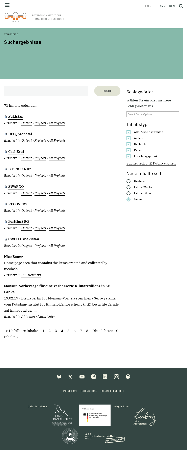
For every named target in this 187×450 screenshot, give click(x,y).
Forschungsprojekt (146, 156)
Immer (138, 199)
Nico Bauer (13, 256)
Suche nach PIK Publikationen (151, 163)
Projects (40, 123)
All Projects (57, 123)
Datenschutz (89, 390)
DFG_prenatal (20, 134)
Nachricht (140, 144)
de (154, 6)
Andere (139, 138)
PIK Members (31, 275)
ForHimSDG (18, 221)
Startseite (11, 34)
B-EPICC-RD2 (19, 169)
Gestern (139, 181)
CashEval (16, 151)
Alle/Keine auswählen (148, 132)
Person (138, 150)
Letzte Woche (143, 187)
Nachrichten (47, 316)
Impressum (70, 390)
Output (26, 123)
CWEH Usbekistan (23, 239)
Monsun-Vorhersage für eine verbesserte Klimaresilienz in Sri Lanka (57, 289)
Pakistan (15, 116)
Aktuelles (28, 316)
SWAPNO (16, 186)
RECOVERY (17, 204)
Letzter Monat (143, 193)
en (147, 6)
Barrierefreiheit (112, 390)
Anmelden (167, 6)
